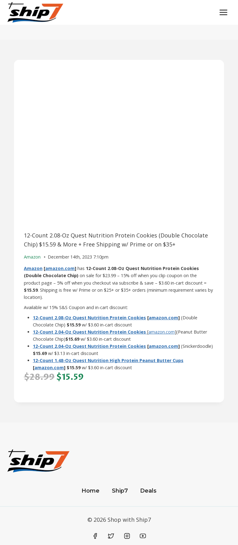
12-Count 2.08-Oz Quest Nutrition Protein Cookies (89, 318)
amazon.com (60, 268)
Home (90, 490)
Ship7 (120, 490)
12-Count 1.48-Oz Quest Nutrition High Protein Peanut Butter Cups (108, 360)
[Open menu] (223, 12)
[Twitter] (111, 536)
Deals (148, 490)
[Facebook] (95, 536)
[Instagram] (127, 536)
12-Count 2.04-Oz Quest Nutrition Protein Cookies (89, 346)
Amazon (33, 268)
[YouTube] (143, 536)
